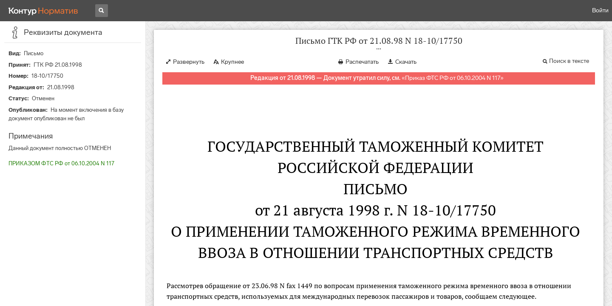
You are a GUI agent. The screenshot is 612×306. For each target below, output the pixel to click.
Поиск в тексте (569, 61)
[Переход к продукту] (43, 10)
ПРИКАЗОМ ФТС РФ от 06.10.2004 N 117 (61, 163)
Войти (600, 10)
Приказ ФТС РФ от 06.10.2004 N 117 (452, 78)
